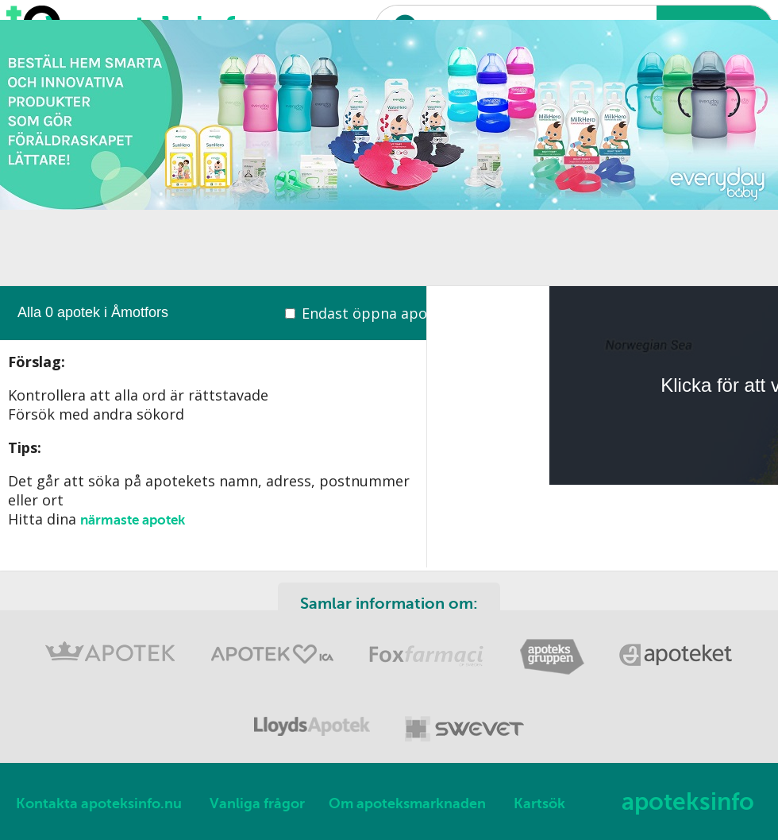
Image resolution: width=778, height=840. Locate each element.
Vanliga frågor (257, 803)
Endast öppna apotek (375, 313)
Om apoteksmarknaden (407, 803)
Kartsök (539, 803)
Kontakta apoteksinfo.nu (99, 803)
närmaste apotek (132, 520)
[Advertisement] (380, 175)
